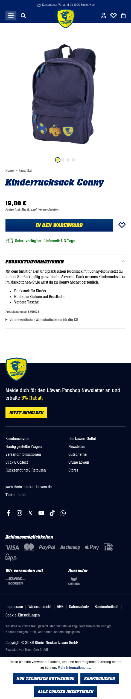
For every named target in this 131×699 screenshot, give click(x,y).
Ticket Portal (15, 495)
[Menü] (10, 15)
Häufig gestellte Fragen (23, 447)
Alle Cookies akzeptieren (66, 691)
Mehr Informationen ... (74, 668)
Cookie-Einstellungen (22, 615)
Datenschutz (79, 607)
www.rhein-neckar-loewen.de (28, 487)
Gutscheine (77, 454)
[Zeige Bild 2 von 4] (63, 160)
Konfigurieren (99, 678)
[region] (65, 98)
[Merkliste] (113, 15)
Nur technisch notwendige (45, 678)
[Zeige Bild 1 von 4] (57, 160)
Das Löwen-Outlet (82, 439)
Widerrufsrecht (39, 607)
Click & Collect (16, 462)
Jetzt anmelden (26, 413)
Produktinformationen (34, 262)
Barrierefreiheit (106, 607)
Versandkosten (89, 626)
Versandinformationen (23, 454)
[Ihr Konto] (104, 15)
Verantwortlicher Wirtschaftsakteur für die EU (44, 320)
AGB (60, 607)
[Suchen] (23, 15)
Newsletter (76, 447)
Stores (73, 470)
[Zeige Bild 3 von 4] (68, 160)
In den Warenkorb (59, 225)
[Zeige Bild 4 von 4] (73, 160)
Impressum (14, 607)
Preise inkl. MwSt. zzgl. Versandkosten (32, 209)
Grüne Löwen (78, 462)
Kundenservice (17, 439)
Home (9, 170)
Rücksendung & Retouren (25, 470)
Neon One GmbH (36, 650)
